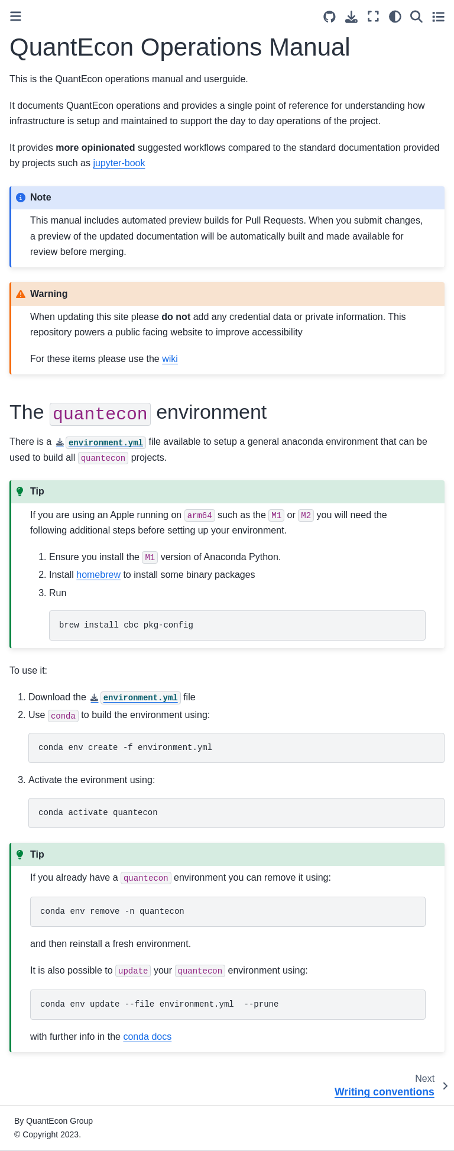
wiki (170, 359)
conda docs (147, 1037)
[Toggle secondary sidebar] (438, 17)
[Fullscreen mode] (373, 17)
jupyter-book (119, 163)
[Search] (416, 17)
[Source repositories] (329, 17)
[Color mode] (395, 17)
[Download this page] (351, 17)
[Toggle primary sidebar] (16, 16)
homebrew (98, 575)
